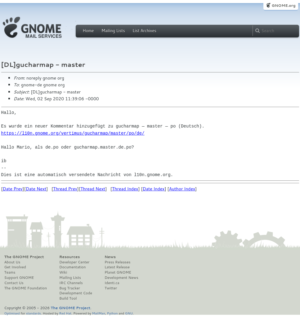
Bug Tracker (69, 288)
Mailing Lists (113, 30)
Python (112, 313)
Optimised (12, 313)
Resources (69, 256)
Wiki (63, 272)
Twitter (111, 288)
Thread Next (92, 189)
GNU (129, 313)
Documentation (72, 267)
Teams (10, 272)
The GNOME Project (24, 256)
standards (33, 313)
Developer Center (74, 262)
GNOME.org (283, 5)
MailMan (98, 313)
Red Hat (65, 313)
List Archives (144, 30)
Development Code (75, 293)
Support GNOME (19, 277)
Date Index (154, 189)
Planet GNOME (118, 272)
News (110, 256)
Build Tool (68, 298)
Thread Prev (65, 189)
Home (88, 30)
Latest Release (117, 267)
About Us (12, 262)
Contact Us (14, 282)
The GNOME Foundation (25, 288)
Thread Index (125, 189)
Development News (121, 277)
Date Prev (13, 189)
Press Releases (117, 262)
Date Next (36, 189)
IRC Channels (71, 282)
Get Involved (15, 267)
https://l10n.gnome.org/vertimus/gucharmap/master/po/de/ (73, 133)
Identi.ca (112, 282)
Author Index (182, 189)
